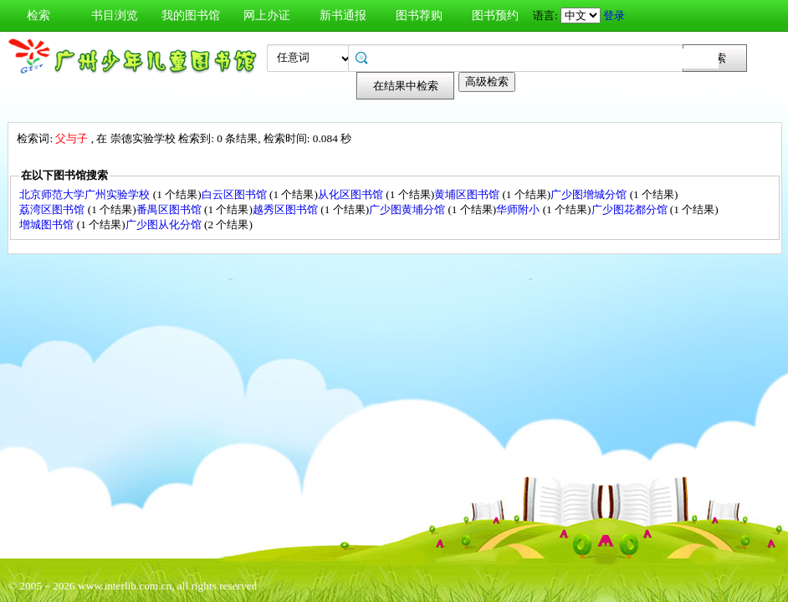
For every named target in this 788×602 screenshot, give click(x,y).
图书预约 (495, 15)
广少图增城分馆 (589, 194)
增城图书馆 (47, 224)
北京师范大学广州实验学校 (85, 194)
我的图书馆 (190, 15)
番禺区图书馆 (170, 209)
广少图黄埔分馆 (408, 209)
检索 (38, 15)
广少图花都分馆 (630, 209)
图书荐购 (419, 15)
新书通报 (343, 15)
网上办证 (266, 15)
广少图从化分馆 (164, 224)
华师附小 (519, 209)
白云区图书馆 (235, 194)
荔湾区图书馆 (53, 209)
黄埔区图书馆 (468, 194)
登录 (614, 15)
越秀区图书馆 (286, 209)
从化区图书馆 (352, 194)
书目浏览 (114, 15)
